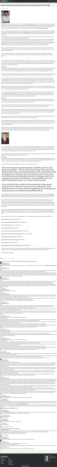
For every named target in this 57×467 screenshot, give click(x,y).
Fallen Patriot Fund (48, 210)
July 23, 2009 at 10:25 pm (4, 420)
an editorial (17, 164)
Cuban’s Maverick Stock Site (6, 242)
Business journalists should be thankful (8, 222)
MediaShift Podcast (11, 464)
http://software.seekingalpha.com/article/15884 (38, 385)
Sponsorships (10, 460)
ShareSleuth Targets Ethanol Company (8, 236)
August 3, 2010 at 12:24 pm (4, 438)
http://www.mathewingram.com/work (50, 265)
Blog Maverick (30, 24)
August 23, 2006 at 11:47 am (4, 352)
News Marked (4, 419)
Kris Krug (11, 252)
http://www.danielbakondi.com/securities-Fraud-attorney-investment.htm (13, 432)
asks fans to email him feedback (42, 28)
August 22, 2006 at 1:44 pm (4, 279)
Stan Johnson (4, 437)
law (16, 258)
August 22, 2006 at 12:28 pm (5, 264)
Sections (11, 1)
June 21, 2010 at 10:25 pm (4, 429)
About (9, 458)
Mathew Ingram (4, 263)
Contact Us (9, 459)
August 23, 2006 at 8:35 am (4, 303)
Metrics (2, 458)
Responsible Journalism (5, 219)
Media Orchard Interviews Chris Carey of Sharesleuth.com (11, 245)
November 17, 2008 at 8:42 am (5, 416)
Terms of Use (28, 465)
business (5, 258)
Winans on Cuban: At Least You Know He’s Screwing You (11, 230)
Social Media (2, 460)
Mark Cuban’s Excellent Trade (6, 228)
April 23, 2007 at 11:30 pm (4, 400)
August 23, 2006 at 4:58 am (4, 293)
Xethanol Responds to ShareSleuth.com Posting (10, 239)
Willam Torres (4, 399)
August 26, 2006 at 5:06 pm (4, 378)
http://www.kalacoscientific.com (21, 403)
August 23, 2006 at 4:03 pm (4, 360)
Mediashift (4, 1)
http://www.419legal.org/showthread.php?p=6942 (8, 408)
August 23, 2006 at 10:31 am (4, 316)
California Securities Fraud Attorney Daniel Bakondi (10, 428)
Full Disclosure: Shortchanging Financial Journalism (11, 233)
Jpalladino (3, 302)
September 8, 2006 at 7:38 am (5, 396)
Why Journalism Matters (5, 225)
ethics (8, 258)
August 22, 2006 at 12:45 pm (5, 268)
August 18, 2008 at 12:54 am (4, 411)
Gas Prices (3, 423)
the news (7, 194)
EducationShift (3, 459)
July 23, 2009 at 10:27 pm (4, 424)
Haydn (3, 288)
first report (6, 36)
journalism (12, 258)
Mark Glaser (4, 8)
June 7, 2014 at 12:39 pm (4, 442)
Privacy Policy (24, 465)
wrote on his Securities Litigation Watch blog (31, 146)
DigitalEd (9, 463)
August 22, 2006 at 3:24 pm (4, 289)
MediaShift (4, 456)
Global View (2, 463)
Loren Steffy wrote (44, 159)
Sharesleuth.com (27, 32)
